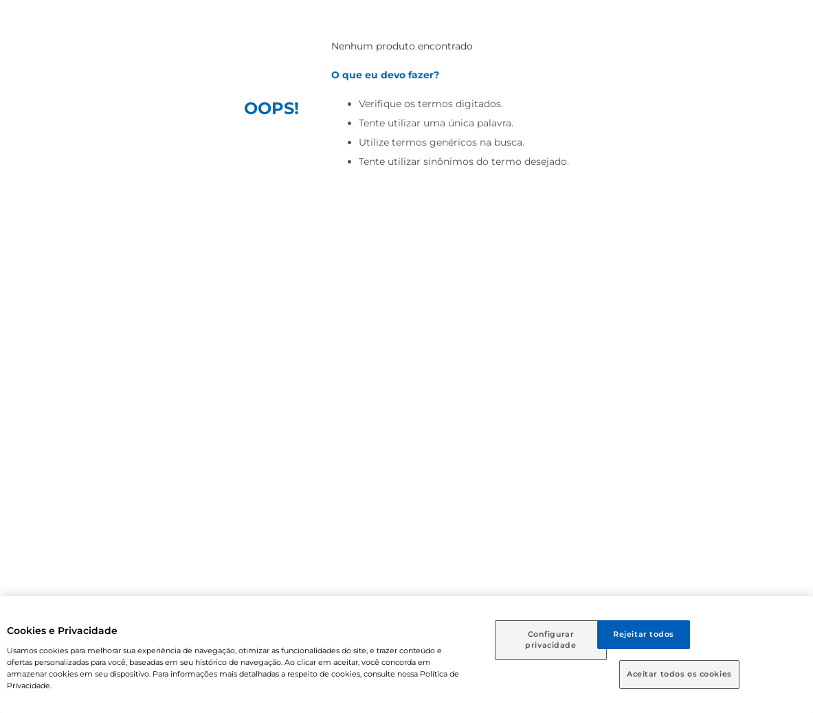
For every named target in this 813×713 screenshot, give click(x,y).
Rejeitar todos (643, 634)
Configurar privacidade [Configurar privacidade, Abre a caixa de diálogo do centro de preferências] (550, 639)
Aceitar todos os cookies (679, 674)
